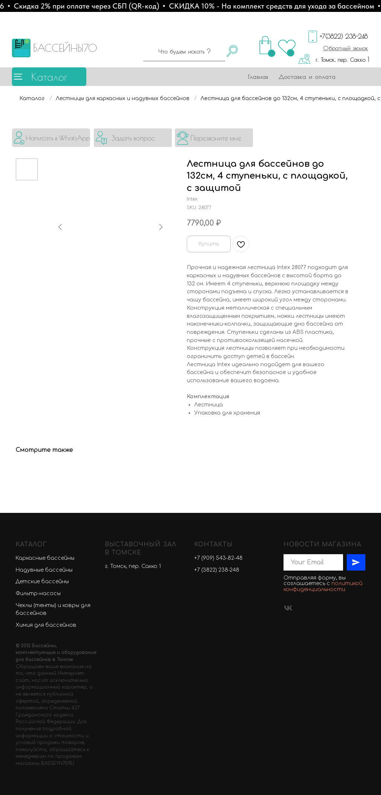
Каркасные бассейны (45, 558)
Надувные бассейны (44, 570)
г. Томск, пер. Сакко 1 (342, 59)
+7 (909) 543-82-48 (218, 558)
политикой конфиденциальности (323, 586)
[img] (51, 137)
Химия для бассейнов (46, 625)
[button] (345, 48)
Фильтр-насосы (38, 593)
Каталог (49, 77)
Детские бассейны (42, 581)
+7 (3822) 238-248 (216, 570)
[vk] (288, 608)
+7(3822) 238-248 (344, 36)
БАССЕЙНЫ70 (65, 48)
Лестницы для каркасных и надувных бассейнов (122, 98)
